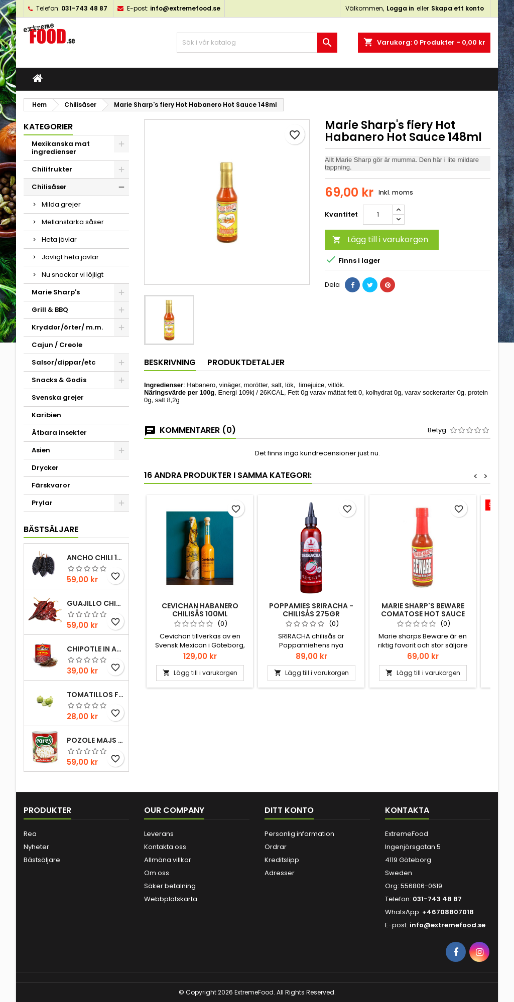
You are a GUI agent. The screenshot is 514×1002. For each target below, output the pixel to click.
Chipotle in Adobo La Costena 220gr (95, 649)
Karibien (46, 415)
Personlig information (299, 834)
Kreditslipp (282, 860)
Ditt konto (289, 810)
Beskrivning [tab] (170, 362)
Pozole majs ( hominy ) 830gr (95, 740)
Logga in (400, 8)
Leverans (159, 834)
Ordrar (276, 847)
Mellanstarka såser (73, 222)
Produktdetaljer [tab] (246, 362)
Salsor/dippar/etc (63, 362)
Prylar (42, 503)
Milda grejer (61, 204)
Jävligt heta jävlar (70, 257)
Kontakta (407, 810)
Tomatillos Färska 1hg (95, 695)
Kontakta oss (165, 847)
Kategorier (48, 126)
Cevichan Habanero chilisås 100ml (200, 610)
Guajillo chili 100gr (95, 603)
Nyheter (36, 847)
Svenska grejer (58, 397)
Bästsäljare (51, 529)
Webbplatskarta (170, 899)
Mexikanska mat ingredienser (61, 147)
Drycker (45, 467)
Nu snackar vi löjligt (72, 274)
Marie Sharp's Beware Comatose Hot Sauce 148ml (423, 614)
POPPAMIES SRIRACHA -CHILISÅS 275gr (311, 610)
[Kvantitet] (378, 215)
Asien (41, 450)
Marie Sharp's (56, 292)
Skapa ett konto (457, 8)
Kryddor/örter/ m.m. (67, 327)
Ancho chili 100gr (95, 558)
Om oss (156, 873)
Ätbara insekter (59, 432)
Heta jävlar (59, 239)
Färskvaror (51, 485)
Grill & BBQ (50, 309)
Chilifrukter (52, 169)
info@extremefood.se (185, 8)
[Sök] (257, 43)
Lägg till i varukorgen (380, 239)
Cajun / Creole (57, 345)
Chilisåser (49, 187)
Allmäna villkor (167, 860)
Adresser (280, 873)
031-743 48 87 (84, 8)
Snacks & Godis (59, 380)
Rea (30, 834)
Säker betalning (170, 886)
